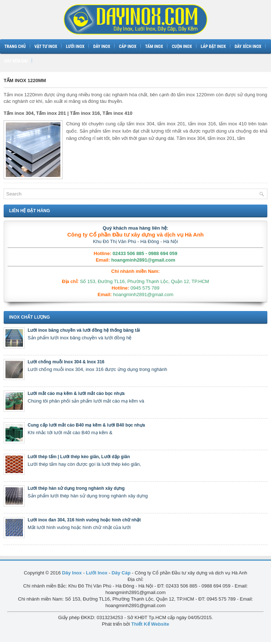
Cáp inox (127, 46)
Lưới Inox (96, 573)
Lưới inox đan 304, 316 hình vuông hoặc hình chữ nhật (84, 519)
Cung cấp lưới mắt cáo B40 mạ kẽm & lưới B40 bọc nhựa (86, 425)
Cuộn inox (182, 46)
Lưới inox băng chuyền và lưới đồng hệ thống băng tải (84, 330)
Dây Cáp (121, 573)
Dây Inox (72, 573)
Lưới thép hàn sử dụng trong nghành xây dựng (76, 488)
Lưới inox (75, 46)
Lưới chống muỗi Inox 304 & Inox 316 (66, 361)
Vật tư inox (46, 46)
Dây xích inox (248, 46)
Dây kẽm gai (16, 61)
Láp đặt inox (213, 46)
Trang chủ (15, 46)
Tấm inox (154, 46)
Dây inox (101, 46)
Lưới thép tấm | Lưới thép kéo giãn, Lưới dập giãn (79, 456)
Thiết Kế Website (150, 624)
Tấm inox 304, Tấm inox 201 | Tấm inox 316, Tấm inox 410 (68, 113)
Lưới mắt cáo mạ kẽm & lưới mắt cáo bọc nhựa (76, 393)
